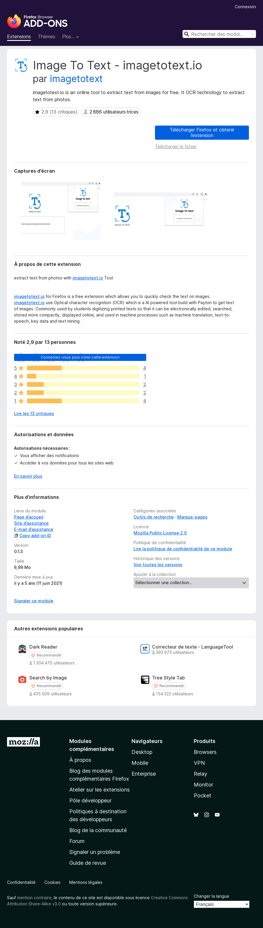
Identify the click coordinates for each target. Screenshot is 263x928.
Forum (77, 841)
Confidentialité (21, 882)
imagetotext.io (88, 277)
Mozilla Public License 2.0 (160, 532)
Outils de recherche (154, 516)
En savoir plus (28, 476)
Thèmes (46, 36)
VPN (199, 763)
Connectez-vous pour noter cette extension (80, 357)
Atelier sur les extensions (99, 790)
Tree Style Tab (168, 678)
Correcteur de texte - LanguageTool (192, 647)
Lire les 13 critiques (34, 413)
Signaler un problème (94, 852)
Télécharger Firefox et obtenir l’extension (202, 132)
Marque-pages (192, 516)
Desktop (142, 752)
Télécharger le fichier (176, 146)
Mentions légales (85, 882)
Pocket (202, 795)
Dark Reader (43, 647)
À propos (80, 760)
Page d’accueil (28, 516)
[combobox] (219, 34)
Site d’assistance (31, 523)
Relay (200, 774)
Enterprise (144, 774)
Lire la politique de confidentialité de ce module (183, 548)
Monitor (203, 785)
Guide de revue (87, 863)
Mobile (140, 763)
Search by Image (48, 678)
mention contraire (34, 897)
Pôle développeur (90, 800)
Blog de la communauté (98, 830)
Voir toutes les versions (158, 564)
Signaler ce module (33, 600)
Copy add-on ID (32, 535)
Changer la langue (211, 896)
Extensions (19, 36)
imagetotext (76, 78)
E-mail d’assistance (33, 529)
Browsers (205, 752)
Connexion (245, 6)
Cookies (52, 882)
